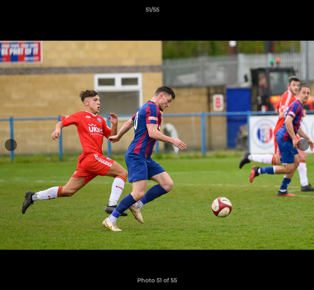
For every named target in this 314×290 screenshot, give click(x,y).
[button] (280, 11)
